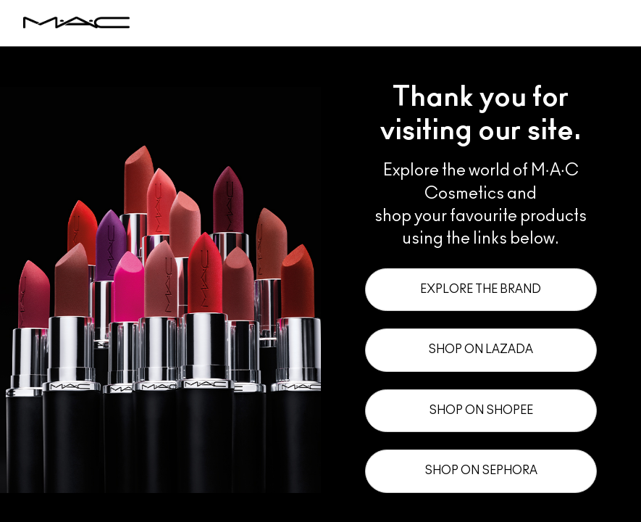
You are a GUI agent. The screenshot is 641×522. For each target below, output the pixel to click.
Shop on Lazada (480, 349)
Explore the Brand (480, 289)
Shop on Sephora (480, 470)
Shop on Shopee (481, 410)
